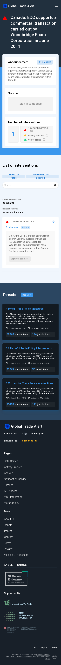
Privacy (8, 548)
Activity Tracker (13, 467)
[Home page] (18, 5)
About (36, 647)
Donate (8, 525)
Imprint (8, 531)
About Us (9, 519)
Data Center (11, 461)
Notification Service (15, 479)
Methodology (11, 502)
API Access (10, 490)
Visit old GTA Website (16, 554)
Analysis (8, 473)
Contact (8, 536)
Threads (8, 485)
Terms (7, 542)
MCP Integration (13, 496)
